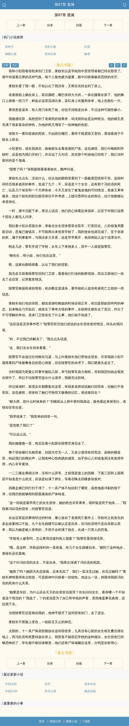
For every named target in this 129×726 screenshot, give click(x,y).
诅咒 (47, 684)
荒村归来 (50, 54)
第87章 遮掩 (64, 4)
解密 (87, 54)
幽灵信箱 (90, 691)
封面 (79, 25)
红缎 (87, 46)
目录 (50, 25)
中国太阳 (11, 684)
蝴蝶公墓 (11, 54)
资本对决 (90, 684)
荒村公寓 (50, 46)
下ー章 (108, 25)
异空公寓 (50, 691)
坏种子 (9, 46)
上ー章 (21, 25)
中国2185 (11, 691)
